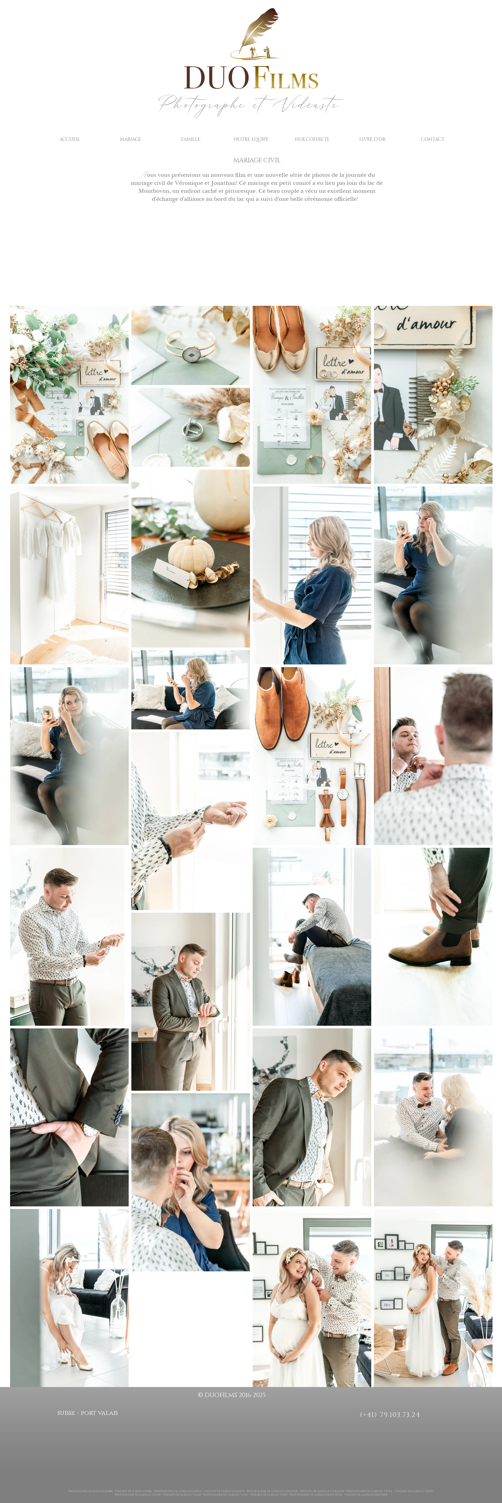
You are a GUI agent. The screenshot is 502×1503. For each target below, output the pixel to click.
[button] (130, 139)
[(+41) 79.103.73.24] (391, 1415)
